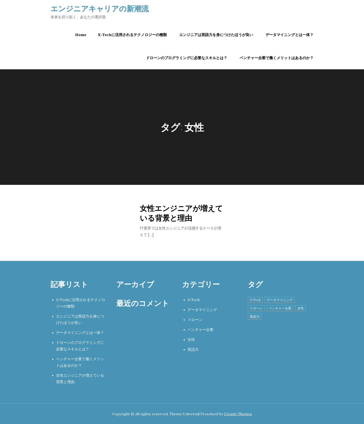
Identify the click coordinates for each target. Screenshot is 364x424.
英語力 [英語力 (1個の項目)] (255, 316)
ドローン (195, 319)
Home (80, 34)
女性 (191, 339)
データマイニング (202, 309)
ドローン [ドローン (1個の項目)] (256, 308)
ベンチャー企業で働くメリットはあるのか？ (276, 57)
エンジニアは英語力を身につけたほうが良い (216, 34)
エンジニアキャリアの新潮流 (100, 8)
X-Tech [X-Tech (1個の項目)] (255, 300)
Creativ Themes (238, 414)
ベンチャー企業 (200, 329)
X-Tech (194, 299)
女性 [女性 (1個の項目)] (300, 308)
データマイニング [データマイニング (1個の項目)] (279, 300)
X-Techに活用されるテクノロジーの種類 (132, 34)
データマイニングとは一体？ (289, 34)
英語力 (193, 349)
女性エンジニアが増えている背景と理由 (181, 213)
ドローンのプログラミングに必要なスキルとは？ (186, 57)
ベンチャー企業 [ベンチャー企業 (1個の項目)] (280, 308)
